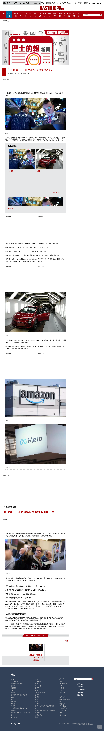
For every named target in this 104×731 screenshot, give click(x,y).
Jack (12, 697)
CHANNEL (36, 3)
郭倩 (36, 683)
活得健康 (14, 710)
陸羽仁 (37, 688)
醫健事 (55, 15)
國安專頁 (6, 3)
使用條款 (80, 687)
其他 (78, 15)
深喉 (36, 679)
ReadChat (62, 710)
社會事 (25, 15)
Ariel (12, 679)
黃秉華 (37, 695)
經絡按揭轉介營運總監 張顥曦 (45, 710)
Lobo (61, 695)
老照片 (13, 706)
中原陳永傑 (63, 708)
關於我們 (80, 695)
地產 (40, 15)
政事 (21, 15)
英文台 (22, 3)
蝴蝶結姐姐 (39, 715)
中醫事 (49, 15)
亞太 (43, 3)
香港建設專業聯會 (17, 683)
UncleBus (62, 706)
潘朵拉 (13, 704)
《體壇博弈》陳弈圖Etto (19, 708)
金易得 (37, 699)
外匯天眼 (14, 688)
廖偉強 (37, 701)
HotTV (98, 3)
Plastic (58, 3)
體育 (64, 3)
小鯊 (12, 690)
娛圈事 (48, 3)
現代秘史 (38, 681)
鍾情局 (13, 686)
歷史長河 (78, 3)
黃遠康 (37, 697)
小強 (60, 690)
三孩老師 (14, 701)
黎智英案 (15, 15)
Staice (37, 704)
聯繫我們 (80, 692)
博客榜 (74, 15)
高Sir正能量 (63, 683)
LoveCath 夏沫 (40, 692)
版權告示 (80, 684)
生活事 (85, 3)
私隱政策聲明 (81, 689)
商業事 (44, 15)
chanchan (14, 717)
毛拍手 (61, 679)
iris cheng (62, 715)
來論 (60, 713)
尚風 (12, 699)
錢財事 (35, 15)
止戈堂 (61, 688)
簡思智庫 (62, 704)
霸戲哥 (13, 692)
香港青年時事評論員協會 (19, 695)
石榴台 (28, 3)
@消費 (69, 15)
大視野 (60, 15)
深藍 (60, 681)
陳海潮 (37, 713)
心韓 (53, 3)
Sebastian (62, 686)
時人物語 (38, 686)
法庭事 (30, 15)
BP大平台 (15, 3)
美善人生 (70, 3)
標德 (36, 717)
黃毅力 (37, 690)
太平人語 (62, 697)
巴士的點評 (14, 681)
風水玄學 (62, 692)
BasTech (91, 3)
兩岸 (64, 15)
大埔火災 (9, 15)
